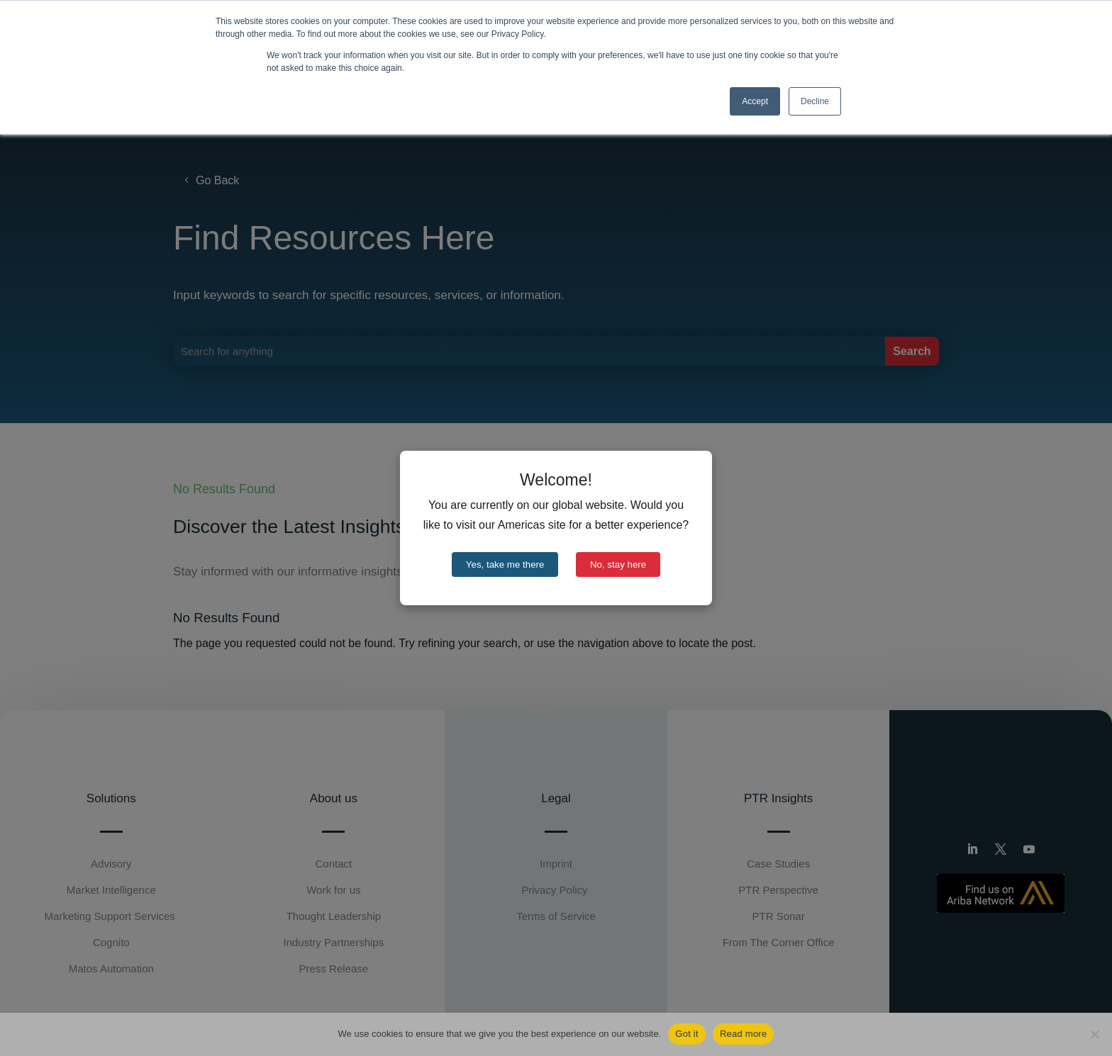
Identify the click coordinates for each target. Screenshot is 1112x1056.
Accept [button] (755, 101)
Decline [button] (815, 101)
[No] (1094, 1034)
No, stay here (618, 564)
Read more (743, 1033)
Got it (687, 1033)
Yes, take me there (505, 564)
